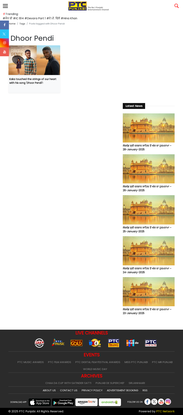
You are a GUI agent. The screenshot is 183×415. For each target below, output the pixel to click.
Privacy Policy (92, 390)
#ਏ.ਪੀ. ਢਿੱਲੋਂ (53, 18)
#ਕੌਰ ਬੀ (7, 18)
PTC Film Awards (59, 362)
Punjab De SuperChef (110, 383)
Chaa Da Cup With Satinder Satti (68, 383)
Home (12, 23)
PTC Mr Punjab (162, 362)
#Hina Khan (69, 18)
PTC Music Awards (31, 362)
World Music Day (95, 369)
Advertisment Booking (122, 390)
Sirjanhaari (137, 383)
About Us (49, 390)
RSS (145, 390)
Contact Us (68, 390)
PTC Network (165, 411)
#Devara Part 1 (35, 18)
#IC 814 (18, 18)
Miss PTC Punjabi (136, 362)
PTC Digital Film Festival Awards (97, 362)
